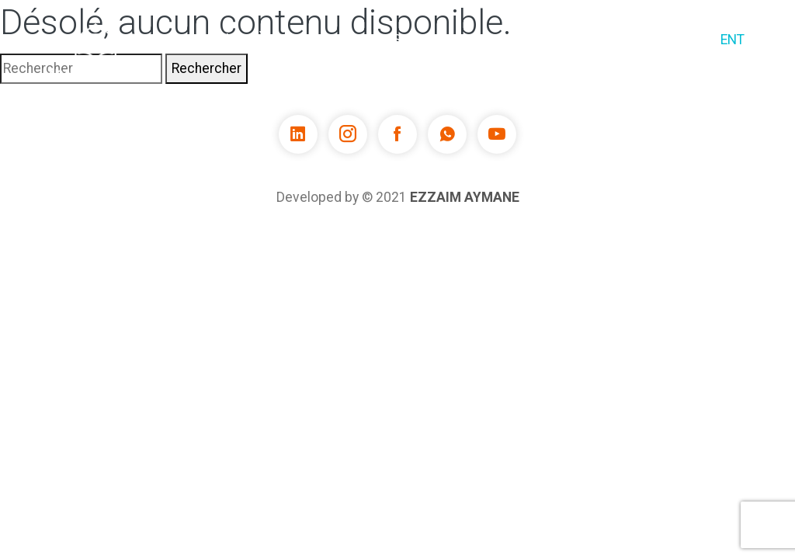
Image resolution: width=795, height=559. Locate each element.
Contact (669, 39)
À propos (278, 52)
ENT (732, 39)
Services (420, 39)
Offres (597, 39)
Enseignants (512, 39)
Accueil (206, 39)
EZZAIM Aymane (464, 197)
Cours (346, 39)
